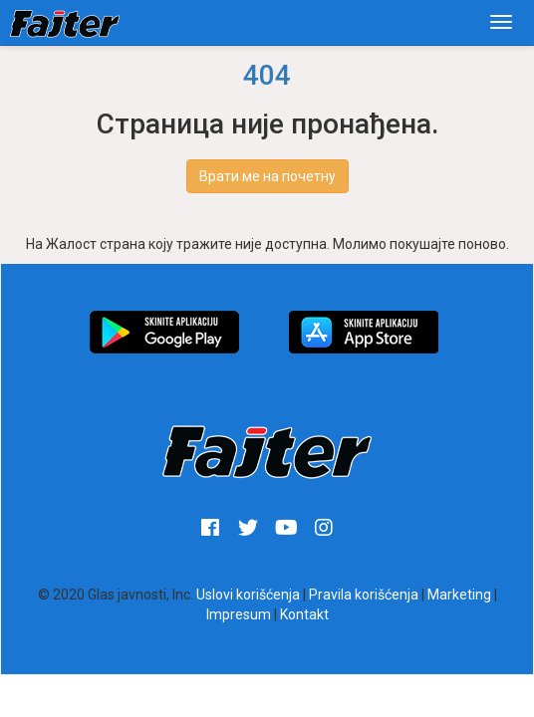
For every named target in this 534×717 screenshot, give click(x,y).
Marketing (459, 594)
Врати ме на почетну (267, 176)
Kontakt (304, 614)
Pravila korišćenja (363, 594)
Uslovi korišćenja (248, 594)
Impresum (238, 614)
